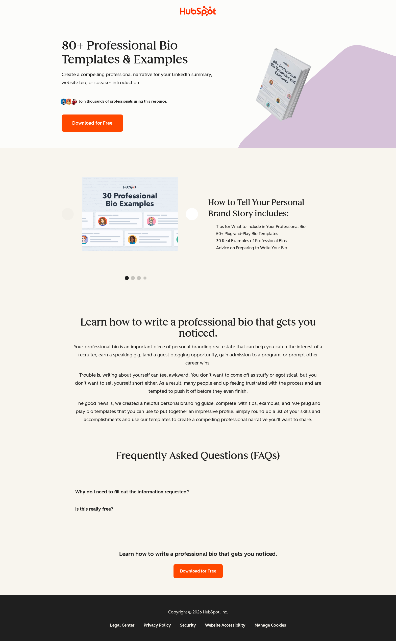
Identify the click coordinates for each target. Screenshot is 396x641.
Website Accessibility (225, 625)
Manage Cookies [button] (270, 625)
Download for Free (92, 123)
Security (188, 625)
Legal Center (122, 625)
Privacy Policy (157, 625)
